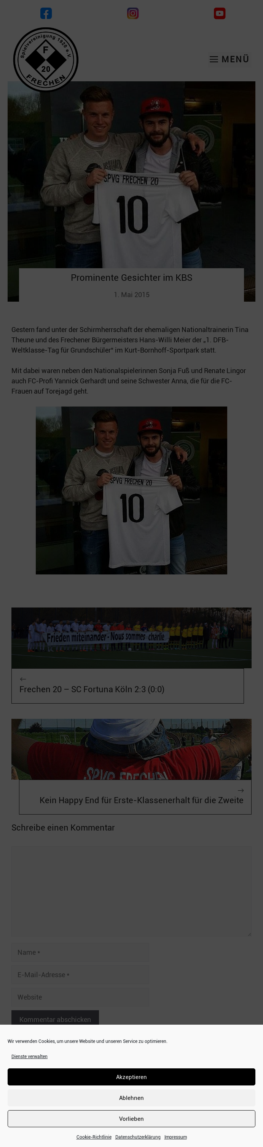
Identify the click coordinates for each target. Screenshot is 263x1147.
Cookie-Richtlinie (94, 1137)
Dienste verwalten (29, 1056)
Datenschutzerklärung (138, 1137)
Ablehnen (131, 1098)
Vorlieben (131, 1118)
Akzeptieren (131, 1077)
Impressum (175, 1137)
